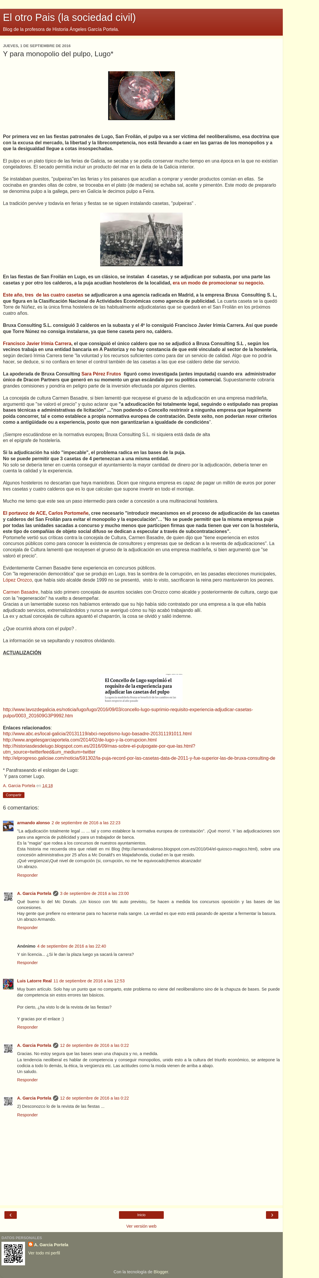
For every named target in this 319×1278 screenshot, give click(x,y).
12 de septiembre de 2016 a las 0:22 (94, 1045)
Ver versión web (141, 1226)
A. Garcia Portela (34, 893)
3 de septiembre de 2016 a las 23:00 (94, 893)
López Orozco (17, 579)
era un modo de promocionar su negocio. (218, 282)
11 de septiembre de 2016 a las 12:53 (89, 981)
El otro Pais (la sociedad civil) (69, 17)
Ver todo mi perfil (44, 1253)
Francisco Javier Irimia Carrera (37, 343)
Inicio (141, 1215)
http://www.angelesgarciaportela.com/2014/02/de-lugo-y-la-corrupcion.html (80, 739)
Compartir (14, 795)
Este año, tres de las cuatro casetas (43, 294)
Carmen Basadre (20, 592)
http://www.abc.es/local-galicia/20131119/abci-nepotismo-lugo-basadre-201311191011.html (97, 733)
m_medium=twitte (75, 751)
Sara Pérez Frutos (101, 373)
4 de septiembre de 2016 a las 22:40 (71, 946)
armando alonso (33, 822)
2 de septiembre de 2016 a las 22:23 (86, 822)
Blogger (161, 1271)
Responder (27, 875)
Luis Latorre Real (34, 981)
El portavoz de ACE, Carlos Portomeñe (46, 513)
